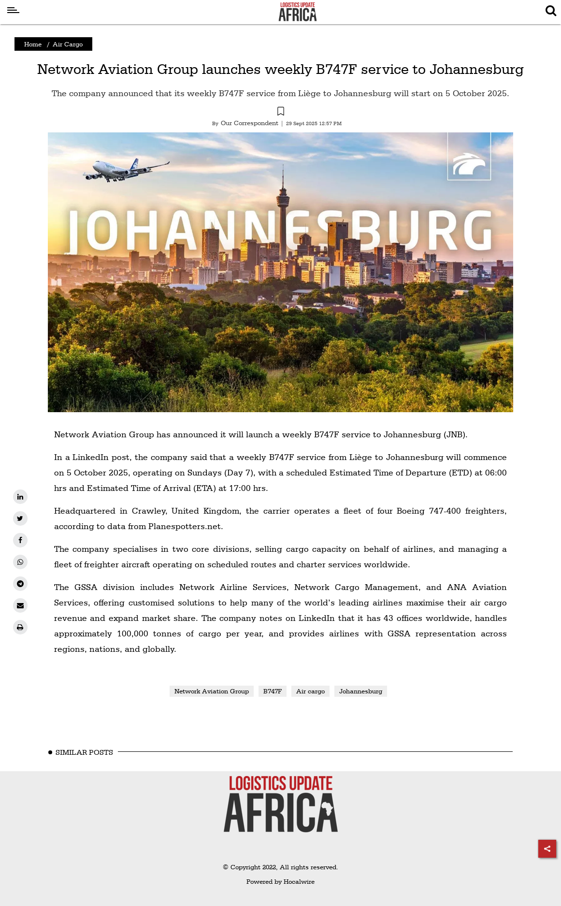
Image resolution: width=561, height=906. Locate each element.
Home (33, 44)
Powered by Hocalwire (280, 881)
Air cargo (310, 691)
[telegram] (20, 583)
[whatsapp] (20, 562)
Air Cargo (68, 44)
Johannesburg (360, 691)
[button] (280, 112)
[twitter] (20, 518)
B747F (272, 691)
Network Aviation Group (211, 691)
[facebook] (20, 540)
